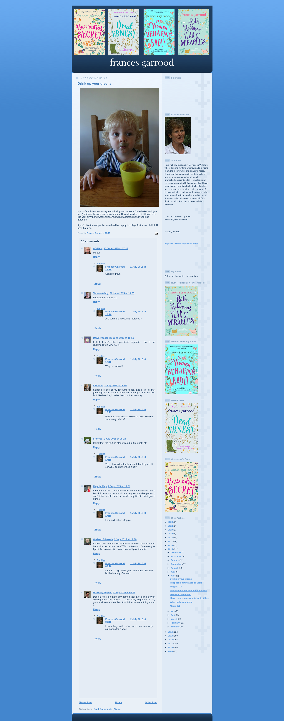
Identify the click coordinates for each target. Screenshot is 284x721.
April (173, 615)
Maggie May (100, 486)
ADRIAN (98, 248)
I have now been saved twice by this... (189, 598)
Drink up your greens (181, 579)
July (173, 572)
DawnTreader (100, 338)
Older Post (151, 702)
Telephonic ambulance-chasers (186, 582)
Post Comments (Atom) (107, 709)
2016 (170, 545)
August (175, 568)
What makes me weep (181, 602)
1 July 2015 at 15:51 (119, 486)
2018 (170, 537)
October (175, 560)
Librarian (98, 385)
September (176, 564)
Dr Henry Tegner (102, 592)
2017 (170, 541)
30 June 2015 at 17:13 (116, 248)
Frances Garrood (115, 266)
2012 (170, 639)
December (176, 552)
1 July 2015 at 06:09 (115, 385)
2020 (170, 529)
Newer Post (85, 702)
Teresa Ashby (101, 293)
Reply (96, 257)
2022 (170, 526)
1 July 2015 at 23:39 (125, 539)
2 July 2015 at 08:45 (124, 592)
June (173, 575)
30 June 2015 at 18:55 (122, 293)
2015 (170, 549)
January (175, 626)
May (173, 611)
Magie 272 (175, 606)
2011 (170, 643)
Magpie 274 (176, 586)
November (176, 556)
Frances (97, 438)
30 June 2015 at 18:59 (121, 338)
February (175, 622)
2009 (170, 651)
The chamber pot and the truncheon (188, 590)
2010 (170, 647)
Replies (101, 263)
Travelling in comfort (180, 594)
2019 (170, 533)
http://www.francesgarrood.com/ (181, 243)
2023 (170, 522)
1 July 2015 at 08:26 (114, 438)
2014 (170, 632)
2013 (170, 635)
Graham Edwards (103, 539)
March (174, 619)
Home (118, 702)
